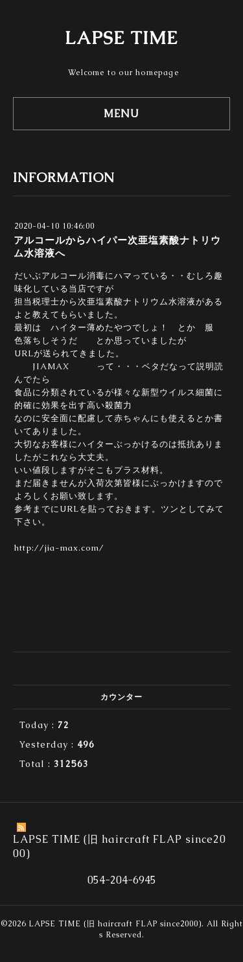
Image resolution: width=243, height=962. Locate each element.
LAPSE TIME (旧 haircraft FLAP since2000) (115, 924)
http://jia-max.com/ (59, 547)
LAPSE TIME (121, 37)
